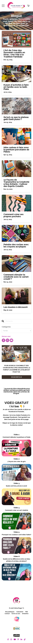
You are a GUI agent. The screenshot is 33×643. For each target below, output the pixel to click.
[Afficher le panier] (28, 5)
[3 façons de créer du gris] (16, 472)
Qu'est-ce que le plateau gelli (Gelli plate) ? (16, 118)
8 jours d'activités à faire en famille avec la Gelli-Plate (16, 87)
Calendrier (19, 611)
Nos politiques (9, 611)
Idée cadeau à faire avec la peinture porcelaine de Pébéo (16, 149)
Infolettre (25, 613)
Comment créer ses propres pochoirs (13, 215)
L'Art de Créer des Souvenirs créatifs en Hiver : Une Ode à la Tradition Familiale (14, 53)
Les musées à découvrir (16, 307)
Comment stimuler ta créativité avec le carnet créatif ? (16, 277)
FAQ (26, 611)
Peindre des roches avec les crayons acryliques (16, 245)
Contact (7, 613)
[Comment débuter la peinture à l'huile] (16, 448)
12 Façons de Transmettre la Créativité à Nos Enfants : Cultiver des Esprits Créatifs (16, 183)
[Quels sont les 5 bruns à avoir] (16, 496)
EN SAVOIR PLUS (16, 377)
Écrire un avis (16, 613)
